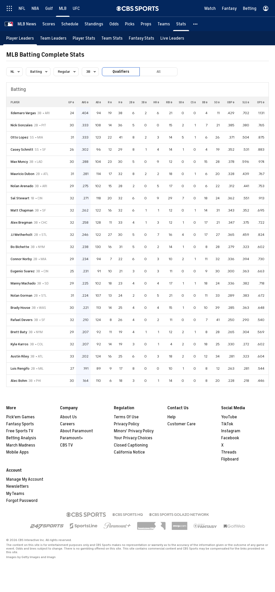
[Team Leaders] (53, 38)
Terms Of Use (126, 417)
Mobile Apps (17, 452)
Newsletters (17, 486)
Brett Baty (19, 332)
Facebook (230, 438)
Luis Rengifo (20, 368)
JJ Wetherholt (22, 234)
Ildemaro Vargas (23, 113)
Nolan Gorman (21, 295)
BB (204, 102)
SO (217, 102)
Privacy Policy (126, 424)
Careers (67, 424)
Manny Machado (23, 283)
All (159, 71)
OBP (230, 102)
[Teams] (163, 24)
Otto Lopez (19, 137)
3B (144, 102)
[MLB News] (26, 24)
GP (71, 102)
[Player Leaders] (20, 38)
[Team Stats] (112, 38)
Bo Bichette (20, 247)
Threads (228, 452)
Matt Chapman (22, 210)
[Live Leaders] (172, 38)
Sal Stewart (20, 198)
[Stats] (181, 24)
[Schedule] (69, 24)
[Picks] (130, 24)
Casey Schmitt (22, 149)
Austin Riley (20, 356)
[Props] (146, 24)
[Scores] (48, 24)
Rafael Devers (22, 320)
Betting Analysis (21, 438)
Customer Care (181, 424)
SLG (245, 102)
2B (132, 102)
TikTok (227, 424)
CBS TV (66, 445)
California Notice (129, 452)
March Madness (20, 445)
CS (193, 102)
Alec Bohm (19, 380)
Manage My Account (24, 479)
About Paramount (76, 431)
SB (181, 102)
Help (171, 417)
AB (98, 102)
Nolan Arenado (22, 186)
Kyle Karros (19, 344)
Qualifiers (121, 71)
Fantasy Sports (20, 424)
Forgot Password (22, 500)
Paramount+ (71, 438)
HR (156, 102)
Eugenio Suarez (23, 271)
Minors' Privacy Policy (134, 431)
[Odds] (114, 24)
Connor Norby (21, 259)
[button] (195, 24)
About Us (68, 417)
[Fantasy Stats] (141, 38)
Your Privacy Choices (133, 438)
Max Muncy (19, 161)
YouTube (229, 417)
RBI (169, 102)
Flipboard (230, 459)
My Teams (15, 493)
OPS (260, 102)
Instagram (230, 431)
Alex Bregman (21, 222)
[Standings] (93, 24)
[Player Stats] (84, 38)
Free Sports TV (19, 431)
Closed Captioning (131, 445)
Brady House (20, 307)
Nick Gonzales (22, 125)
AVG (85, 102)
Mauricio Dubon (22, 174)
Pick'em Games (20, 417)
